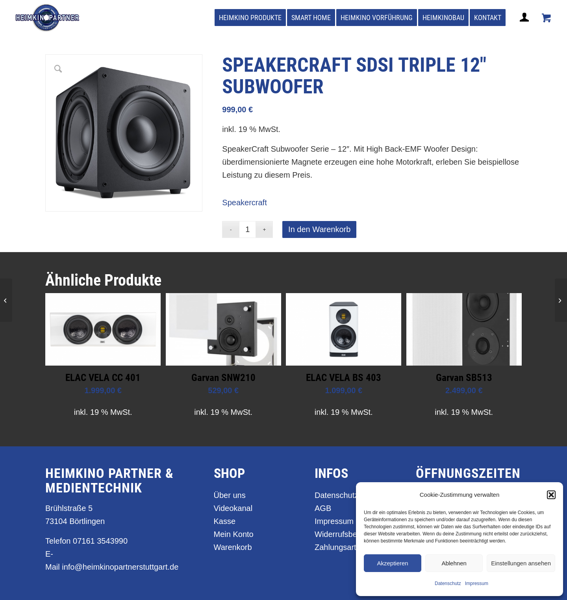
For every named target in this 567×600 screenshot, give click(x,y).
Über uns (230, 495)
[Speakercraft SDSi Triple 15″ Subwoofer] (6, 300)
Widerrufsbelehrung (349, 534)
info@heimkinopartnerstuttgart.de (120, 567)
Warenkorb (233, 547)
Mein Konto (234, 534)
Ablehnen (453, 563)
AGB (323, 508)
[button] (551, 495)
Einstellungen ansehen (521, 563)
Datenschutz (448, 583)
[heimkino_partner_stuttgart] (47, 17)
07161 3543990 (100, 541)
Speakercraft (244, 202)
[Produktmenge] (247, 229)
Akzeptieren (392, 563)
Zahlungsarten (340, 547)
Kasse (225, 521)
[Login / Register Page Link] (525, 27)
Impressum (476, 583)
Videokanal (233, 508)
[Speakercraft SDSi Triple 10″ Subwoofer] (561, 300)
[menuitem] (250, 17)
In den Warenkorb (319, 229)
